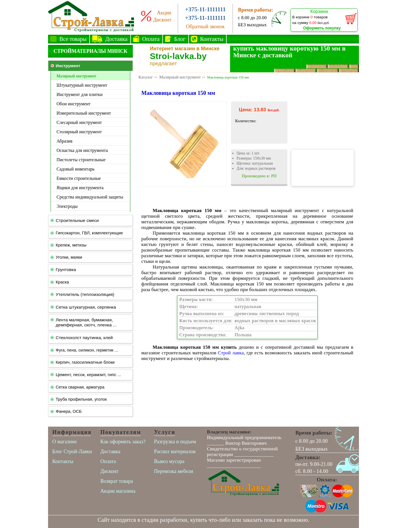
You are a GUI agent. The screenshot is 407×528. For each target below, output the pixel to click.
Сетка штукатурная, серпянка (86, 307)
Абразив (64, 141)
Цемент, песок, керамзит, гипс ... (88, 374)
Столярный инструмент (79, 131)
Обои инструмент (73, 103)
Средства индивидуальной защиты (90, 197)
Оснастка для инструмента (82, 150)
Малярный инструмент (76, 76)
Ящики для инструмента (80, 187)
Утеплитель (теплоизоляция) (85, 294)
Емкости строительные (79, 178)
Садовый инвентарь (76, 169)
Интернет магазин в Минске (185, 48)
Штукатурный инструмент (82, 85)
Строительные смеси (77, 220)
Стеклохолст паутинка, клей (84, 337)
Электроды (67, 206)
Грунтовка (66, 269)
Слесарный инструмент (79, 122)
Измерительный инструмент (84, 113)
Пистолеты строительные (81, 159)
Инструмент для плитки (80, 94)
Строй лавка (231, 352)
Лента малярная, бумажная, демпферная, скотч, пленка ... (86, 322)
